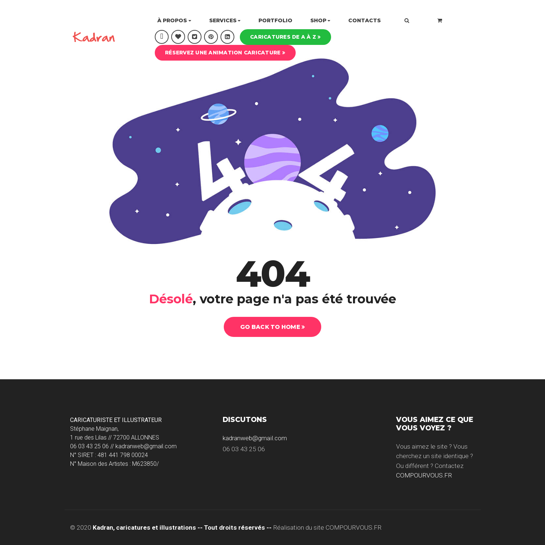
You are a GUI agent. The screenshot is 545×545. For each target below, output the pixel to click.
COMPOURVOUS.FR (424, 475)
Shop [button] (318, 20)
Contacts (364, 20)
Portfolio (275, 20)
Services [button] (223, 20)
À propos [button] (172, 20)
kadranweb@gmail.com (255, 438)
